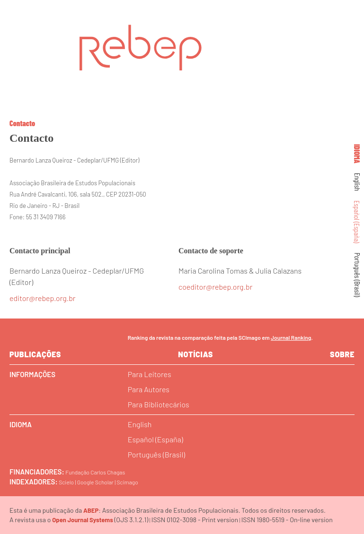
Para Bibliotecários (158, 404)
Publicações (35, 354)
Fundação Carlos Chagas (95, 472)
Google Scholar (95, 482)
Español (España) (357, 221)
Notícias (195, 354)
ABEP (90, 510)
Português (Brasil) (357, 275)
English (357, 182)
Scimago (127, 482)
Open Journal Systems (82, 520)
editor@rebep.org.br (42, 297)
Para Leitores (149, 374)
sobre (342, 354)
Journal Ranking (291, 337)
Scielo (66, 482)
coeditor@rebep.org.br (215, 286)
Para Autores (148, 389)
